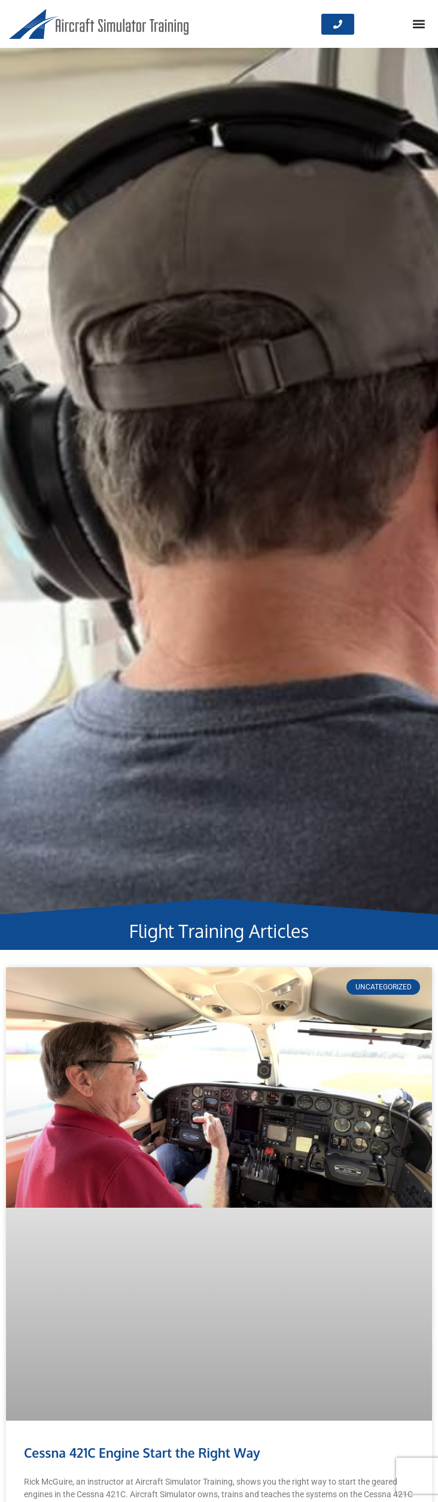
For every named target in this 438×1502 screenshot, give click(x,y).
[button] (419, 24)
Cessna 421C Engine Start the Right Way (142, 1453)
